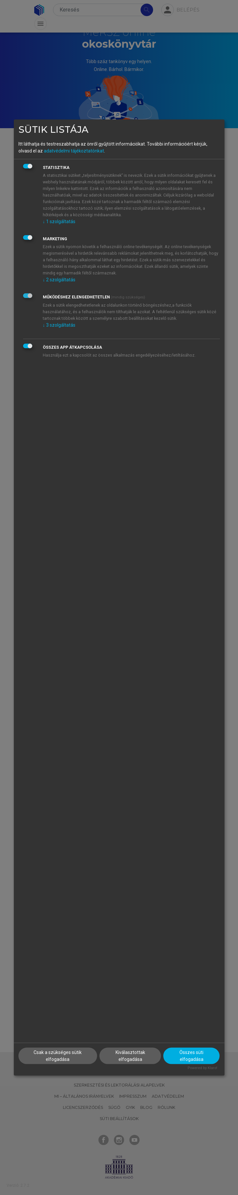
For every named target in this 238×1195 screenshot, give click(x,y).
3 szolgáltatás (59, 324)
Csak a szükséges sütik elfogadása (58, 1056)
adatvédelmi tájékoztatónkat (74, 150)
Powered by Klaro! (202, 1068)
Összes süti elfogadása (191, 1056)
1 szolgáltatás (59, 221)
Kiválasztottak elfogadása (130, 1056)
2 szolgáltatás (59, 279)
